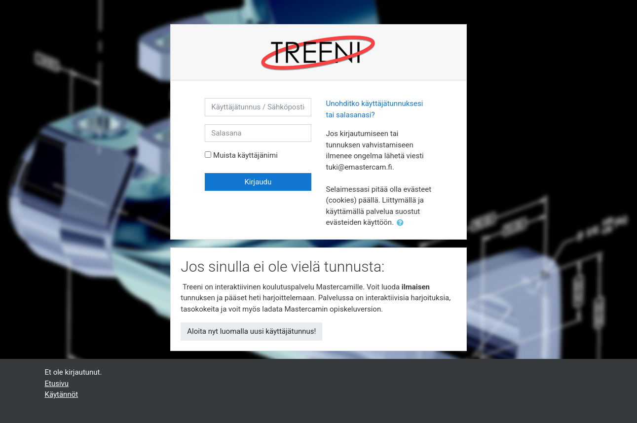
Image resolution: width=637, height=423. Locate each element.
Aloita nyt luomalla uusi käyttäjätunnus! (251, 331)
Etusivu (57, 383)
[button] (402, 223)
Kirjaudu (257, 181)
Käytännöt (61, 394)
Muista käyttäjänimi (245, 155)
